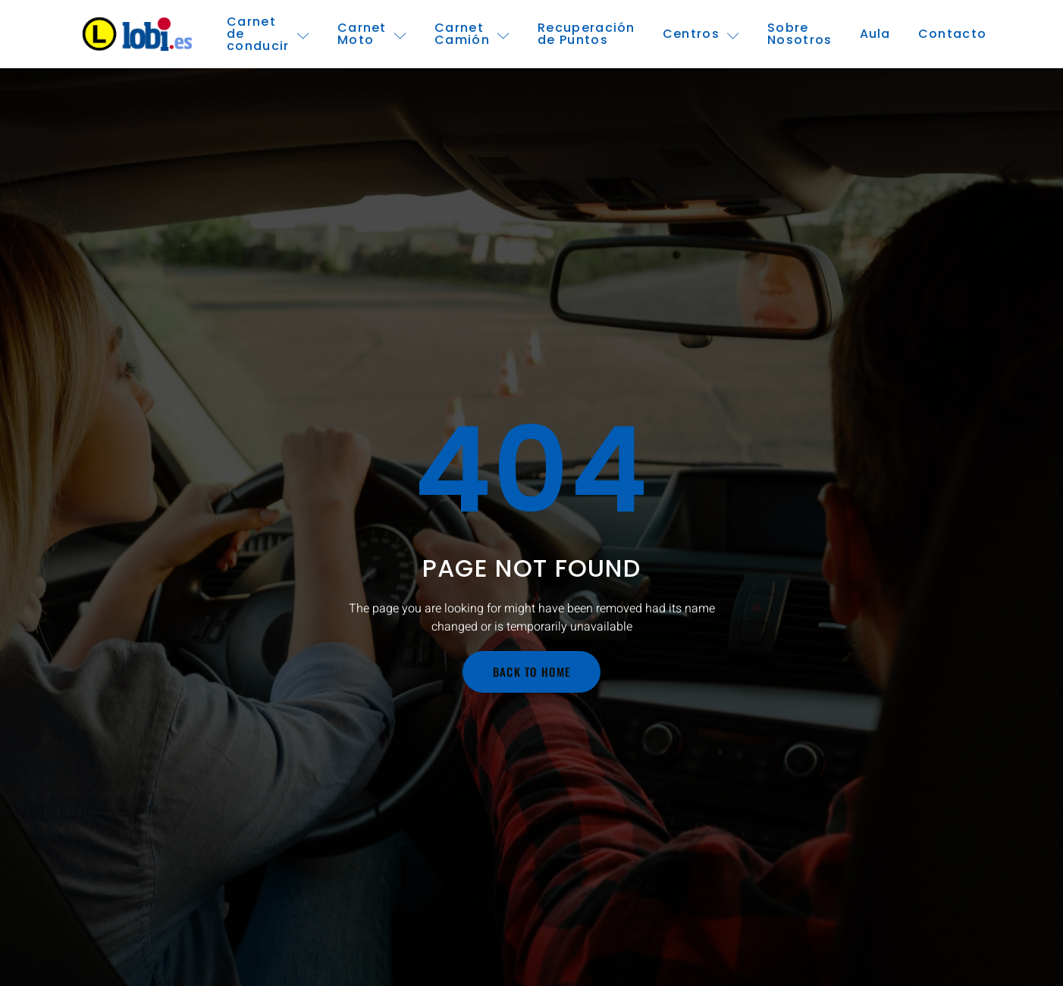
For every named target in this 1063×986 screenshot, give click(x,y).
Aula (875, 33)
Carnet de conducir (268, 34)
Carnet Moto (372, 34)
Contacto (952, 33)
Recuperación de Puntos (586, 34)
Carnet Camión (472, 34)
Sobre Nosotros (799, 34)
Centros (701, 33)
